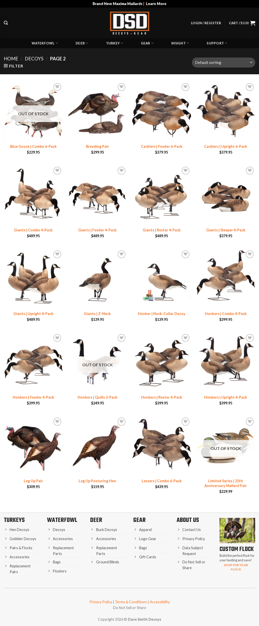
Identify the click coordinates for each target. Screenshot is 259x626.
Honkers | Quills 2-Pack (97, 397)
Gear (147, 43)
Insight (180, 43)
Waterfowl (45, 43)
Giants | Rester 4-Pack (162, 230)
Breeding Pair (97, 146)
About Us (188, 520)
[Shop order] (223, 62)
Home (11, 58)
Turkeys (14, 520)
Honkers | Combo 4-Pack (226, 313)
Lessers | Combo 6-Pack (162, 481)
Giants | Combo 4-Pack (33, 230)
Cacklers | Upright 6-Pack (225, 146)
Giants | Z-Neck (97, 313)
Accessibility (160, 602)
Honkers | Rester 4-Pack (161, 397)
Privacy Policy (101, 602)
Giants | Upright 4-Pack (33, 313)
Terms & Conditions (131, 602)
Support (217, 43)
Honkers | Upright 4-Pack (225, 397)
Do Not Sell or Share (129, 608)
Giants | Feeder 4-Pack (97, 230)
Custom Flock (237, 549)
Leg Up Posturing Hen (97, 481)
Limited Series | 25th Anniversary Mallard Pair (225, 483)
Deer (82, 43)
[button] (6, 23)
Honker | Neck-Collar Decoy (161, 313)
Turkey (114, 43)
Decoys (34, 58)
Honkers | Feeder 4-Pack (33, 397)
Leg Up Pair (33, 481)
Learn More (156, 4)
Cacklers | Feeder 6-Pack (161, 146)
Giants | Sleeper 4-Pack (225, 230)
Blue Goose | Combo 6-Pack (33, 146)
